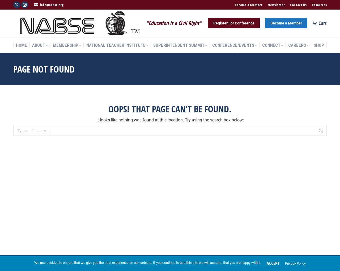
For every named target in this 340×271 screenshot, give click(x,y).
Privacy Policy (295, 263)
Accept (273, 263)
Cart (320, 23)
